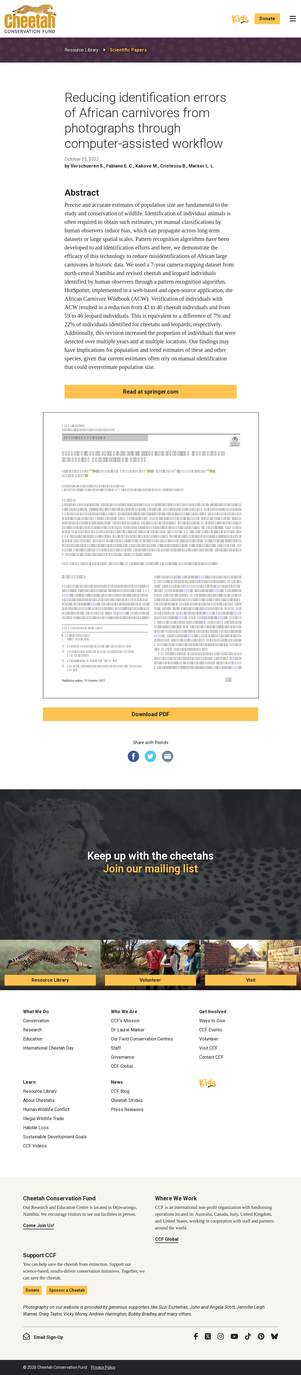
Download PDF (151, 714)
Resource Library (81, 50)
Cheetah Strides (127, 1100)
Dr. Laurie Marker (128, 1030)
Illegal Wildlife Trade (43, 1118)
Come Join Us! (38, 1225)
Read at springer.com (150, 391)
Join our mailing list (150, 868)
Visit (250, 980)
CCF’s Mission (125, 1020)
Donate (267, 18)
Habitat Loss (36, 1127)
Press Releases (127, 1109)
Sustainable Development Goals (55, 1136)
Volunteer (150, 980)
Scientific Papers (128, 50)
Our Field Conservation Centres (142, 1039)
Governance (122, 1057)
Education (32, 1039)
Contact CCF (211, 1057)
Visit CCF (208, 1048)
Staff (116, 1048)
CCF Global (122, 1066)
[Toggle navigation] (292, 19)
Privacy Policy (103, 1367)
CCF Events (210, 1030)
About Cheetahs (39, 1100)
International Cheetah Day (48, 1048)
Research (32, 1030)
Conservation (36, 1020)
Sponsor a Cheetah (67, 1290)
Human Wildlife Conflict (46, 1109)
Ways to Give (212, 1020)
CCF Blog (120, 1091)
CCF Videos (35, 1146)
